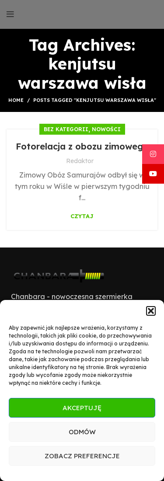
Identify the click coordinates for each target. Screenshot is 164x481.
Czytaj (82, 216)
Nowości (106, 129)
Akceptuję (82, 408)
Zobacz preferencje (82, 456)
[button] (151, 311)
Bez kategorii (66, 129)
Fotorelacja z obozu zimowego (82, 146)
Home (16, 100)
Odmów (82, 432)
